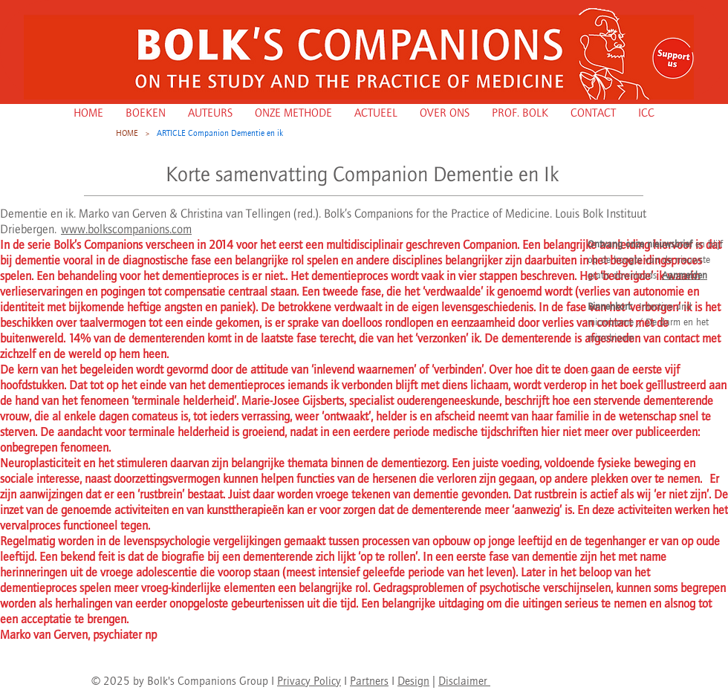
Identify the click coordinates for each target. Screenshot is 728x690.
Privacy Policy (309, 681)
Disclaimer (464, 681)
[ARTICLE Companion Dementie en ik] (219, 133)
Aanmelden (684, 275)
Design (413, 681)
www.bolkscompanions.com (126, 229)
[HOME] (127, 133)
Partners (369, 681)
